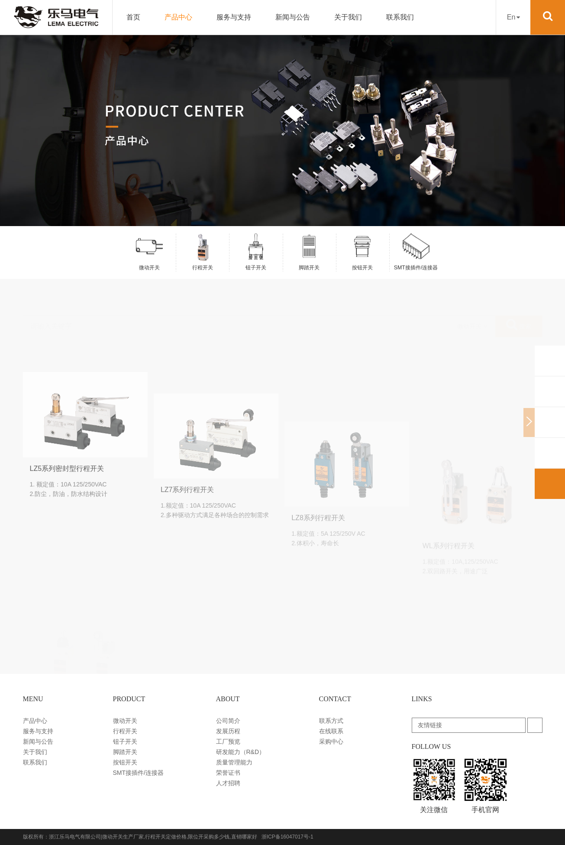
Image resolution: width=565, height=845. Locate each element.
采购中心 (331, 741)
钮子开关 (125, 741)
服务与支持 (233, 17)
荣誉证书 (228, 772)
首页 (133, 17)
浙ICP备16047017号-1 (287, 837)
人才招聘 (228, 783)
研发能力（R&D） (240, 751)
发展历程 (228, 731)
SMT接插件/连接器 (138, 772)
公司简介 (228, 720)
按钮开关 (125, 762)
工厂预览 (228, 741)
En (513, 17)
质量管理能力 (234, 762)
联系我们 (400, 17)
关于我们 (348, 17)
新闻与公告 (292, 17)
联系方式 (331, 720)
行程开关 (125, 731)
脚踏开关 (125, 751)
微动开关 (125, 720)
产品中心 (178, 17)
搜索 (518, 303)
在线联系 (331, 731)
